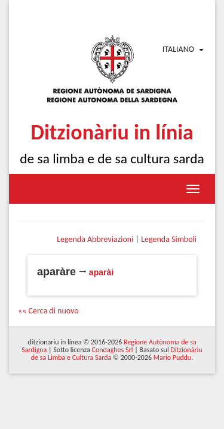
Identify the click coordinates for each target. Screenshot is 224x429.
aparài (101, 272)
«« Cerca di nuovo (48, 311)
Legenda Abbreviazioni (95, 239)
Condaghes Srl (112, 350)
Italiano (178, 49)
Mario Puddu (172, 357)
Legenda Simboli (169, 239)
